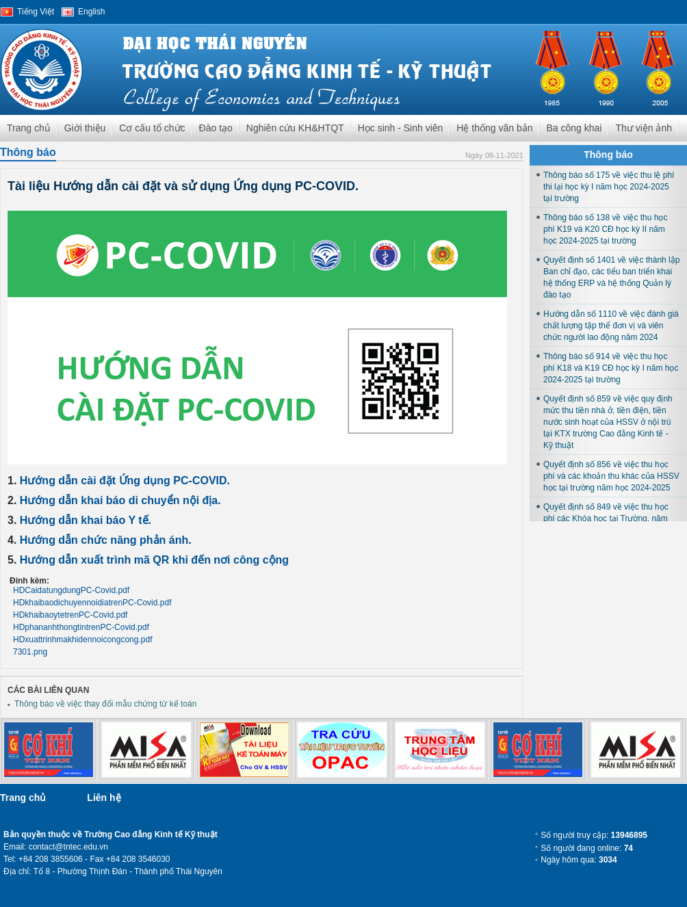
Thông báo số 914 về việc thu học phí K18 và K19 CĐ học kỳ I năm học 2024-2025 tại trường (610, 368)
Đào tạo (216, 127)
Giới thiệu (85, 127)
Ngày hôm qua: (579, 860)
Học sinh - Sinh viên (400, 127)
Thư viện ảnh (643, 127)
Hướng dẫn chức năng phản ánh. (106, 540)
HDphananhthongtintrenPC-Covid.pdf (81, 627)
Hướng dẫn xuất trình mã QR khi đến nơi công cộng (154, 560)
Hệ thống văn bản (494, 127)
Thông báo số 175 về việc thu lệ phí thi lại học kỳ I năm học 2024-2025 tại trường (608, 186)
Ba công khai (574, 127)
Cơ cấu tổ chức (152, 127)
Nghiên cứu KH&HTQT (295, 127)
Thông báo (28, 152)
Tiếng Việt (35, 11)
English (91, 11)
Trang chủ (29, 127)
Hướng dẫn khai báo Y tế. (85, 520)
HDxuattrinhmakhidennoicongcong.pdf (82, 639)
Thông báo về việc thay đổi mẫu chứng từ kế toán (105, 704)
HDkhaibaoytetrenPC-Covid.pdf (70, 615)
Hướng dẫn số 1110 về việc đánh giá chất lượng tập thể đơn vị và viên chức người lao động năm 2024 (611, 325)
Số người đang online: (587, 848)
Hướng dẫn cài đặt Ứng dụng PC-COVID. (125, 480)
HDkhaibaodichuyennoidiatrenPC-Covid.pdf (92, 602)
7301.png (30, 652)
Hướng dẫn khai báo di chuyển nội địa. (120, 500)
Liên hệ (103, 797)
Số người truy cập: (594, 835)
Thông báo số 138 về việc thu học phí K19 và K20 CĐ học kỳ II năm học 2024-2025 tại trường (605, 229)
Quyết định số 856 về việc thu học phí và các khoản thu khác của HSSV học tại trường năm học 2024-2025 (611, 476)
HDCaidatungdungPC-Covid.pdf (71, 590)
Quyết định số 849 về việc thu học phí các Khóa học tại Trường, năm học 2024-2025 (606, 518)
